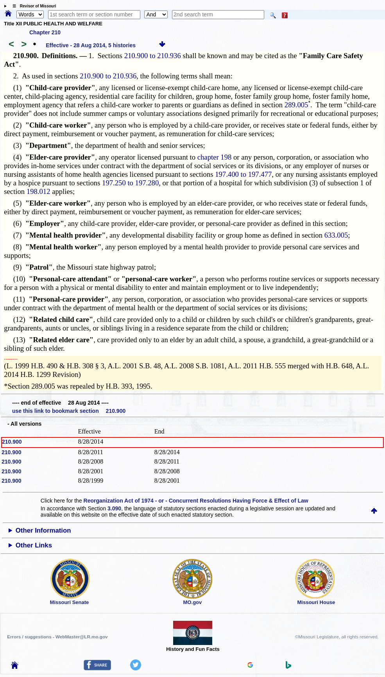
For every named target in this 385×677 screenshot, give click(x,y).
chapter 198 (214, 157)
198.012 (38, 191)
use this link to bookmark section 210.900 (68, 411)
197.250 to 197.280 (130, 183)
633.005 (336, 235)
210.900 (12, 442)
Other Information (43, 530)
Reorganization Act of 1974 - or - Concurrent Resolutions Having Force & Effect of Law (196, 501)
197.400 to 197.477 (243, 174)
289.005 (296, 105)
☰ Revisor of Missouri (32, 6)
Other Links (34, 545)
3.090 (114, 508)
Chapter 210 (45, 32)
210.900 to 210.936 (152, 56)
